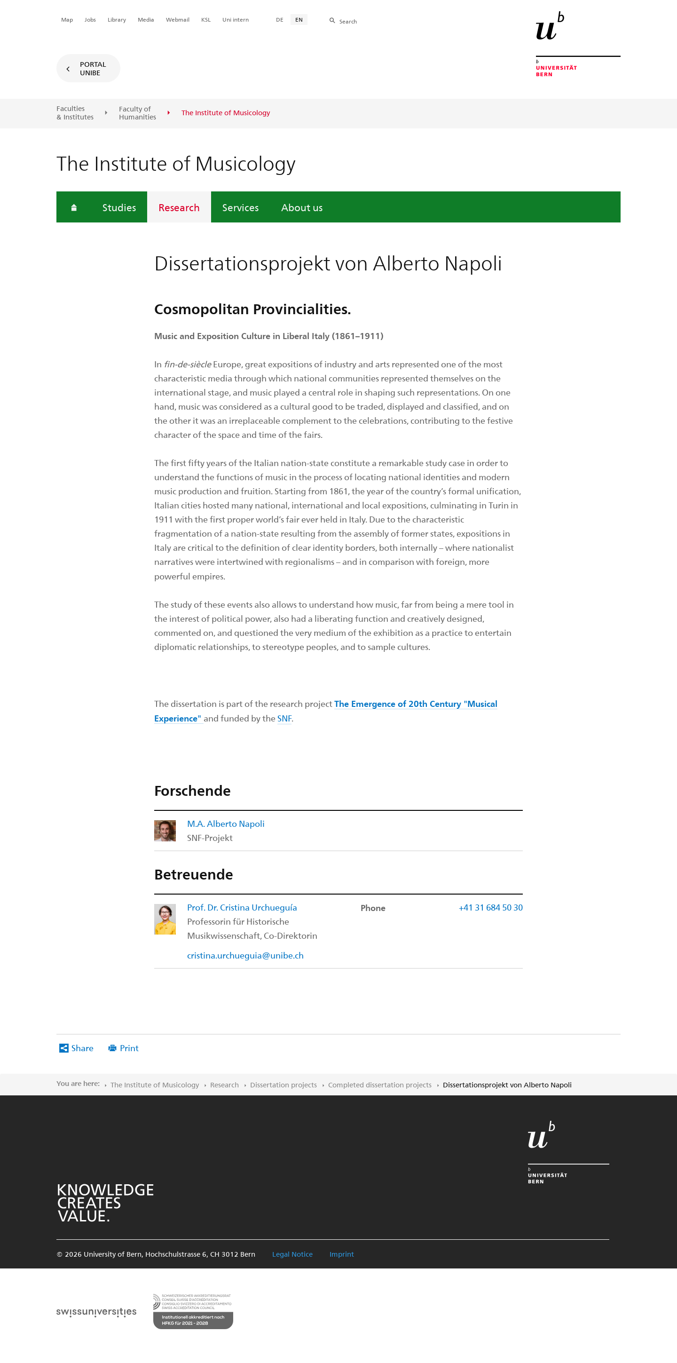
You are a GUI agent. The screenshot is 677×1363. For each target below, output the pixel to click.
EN (299, 19)
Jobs (90, 19)
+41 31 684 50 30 (491, 907)
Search (348, 21)
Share (82, 1048)
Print (129, 1048)
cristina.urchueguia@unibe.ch (245, 955)
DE (279, 19)
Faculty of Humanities (137, 113)
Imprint (342, 1254)
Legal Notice (292, 1254)
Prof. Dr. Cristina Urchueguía (242, 907)
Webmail (177, 19)
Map (67, 19)
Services (240, 207)
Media (146, 19)
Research (179, 207)
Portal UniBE (93, 68)
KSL (206, 19)
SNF (284, 718)
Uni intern (235, 19)
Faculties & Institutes (75, 112)
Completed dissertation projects (380, 1084)
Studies (119, 207)
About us (302, 207)
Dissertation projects (283, 1084)
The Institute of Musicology (154, 1084)
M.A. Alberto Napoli (226, 823)
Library (117, 19)
